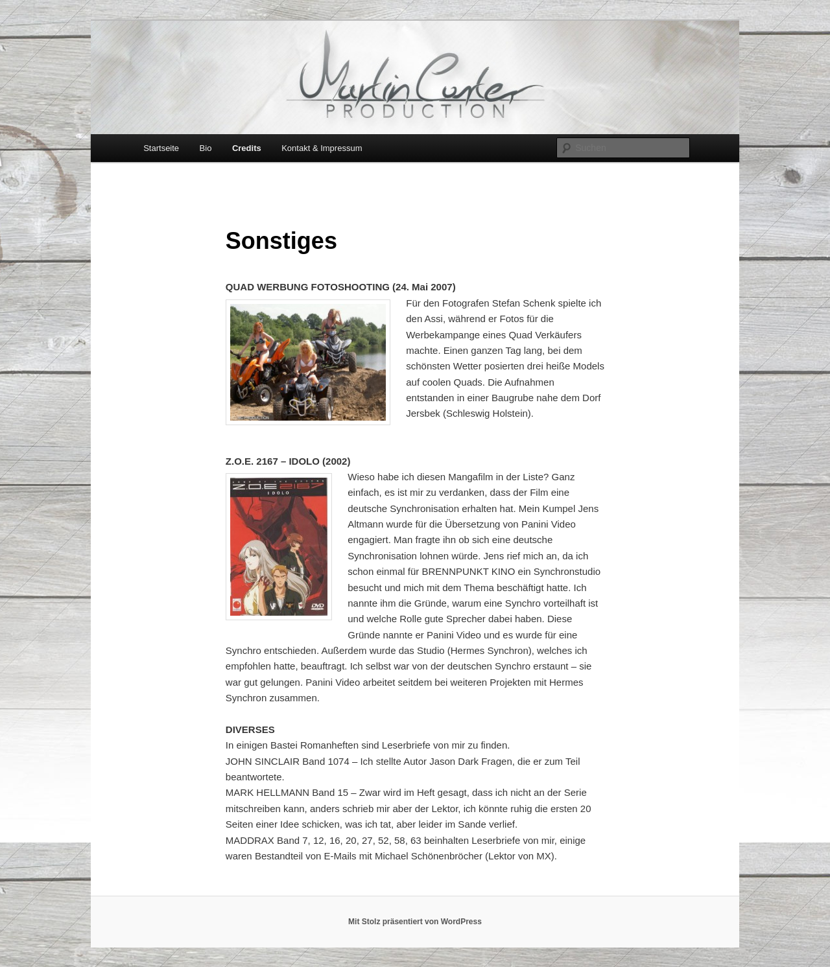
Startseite (161, 148)
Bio (206, 148)
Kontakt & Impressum (321, 148)
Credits (246, 148)
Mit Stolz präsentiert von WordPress (415, 921)
